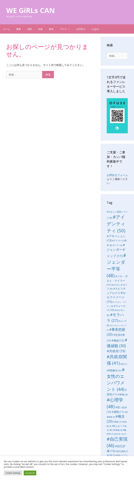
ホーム (6, 29)
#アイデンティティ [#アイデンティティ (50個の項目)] (116, 224)
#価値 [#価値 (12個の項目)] (118, 340)
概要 (18, 29)
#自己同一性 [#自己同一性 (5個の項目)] (120, 434)
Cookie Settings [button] (13, 472)
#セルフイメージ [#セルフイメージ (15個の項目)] (116, 297)
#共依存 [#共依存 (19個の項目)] (116, 351)
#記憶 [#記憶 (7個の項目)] (111, 455)
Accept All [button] (30, 472)
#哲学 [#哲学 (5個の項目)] (123, 364)
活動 (29, 29)
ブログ (66, 29)
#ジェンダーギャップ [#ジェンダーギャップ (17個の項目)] (116, 250)
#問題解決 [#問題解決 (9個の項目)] (114, 370)
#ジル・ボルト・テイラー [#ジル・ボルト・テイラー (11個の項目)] (117, 280)
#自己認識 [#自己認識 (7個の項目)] (122, 451)
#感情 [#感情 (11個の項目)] (118, 412)
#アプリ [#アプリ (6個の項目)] (117, 245)
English (95, 29)
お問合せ (81, 29)
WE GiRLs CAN (30, 10)
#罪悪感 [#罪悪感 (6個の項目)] (117, 430)
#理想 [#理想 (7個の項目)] (117, 421)
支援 (40, 29)
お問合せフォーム (117, 175)
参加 (51, 29)
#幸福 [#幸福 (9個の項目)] (123, 394)
